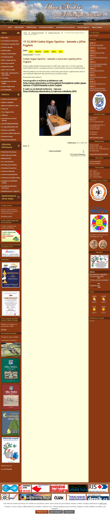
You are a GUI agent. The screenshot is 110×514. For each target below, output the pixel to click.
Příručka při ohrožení (9, 165)
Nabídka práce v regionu (10, 191)
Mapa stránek (97, 27)
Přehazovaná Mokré (9, 140)
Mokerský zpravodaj (9, 155)
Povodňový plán (7, 57)
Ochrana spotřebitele (9, 174)
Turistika (5, 78)
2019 (30, 51)
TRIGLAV (5, 115)
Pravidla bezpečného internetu (9, 187)
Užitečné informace (7, 146)
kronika (46, 51)
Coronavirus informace (10, 41)
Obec (4, 32)
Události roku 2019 (54, 33)
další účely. (103, 503)
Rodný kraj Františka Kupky (9, 82)
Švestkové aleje (7, 136)
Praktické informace (9, 152)
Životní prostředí (8, 63)
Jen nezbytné (56, 512)
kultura (54, 51)
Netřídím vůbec (95, 285)
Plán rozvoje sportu (9, 60)
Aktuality (5, 38)
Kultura (5, 94)
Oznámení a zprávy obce (10, 44)
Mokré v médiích (7, 102)
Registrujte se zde (6, 216)
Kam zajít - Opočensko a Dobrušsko (10, 74)
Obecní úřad (19, 27)
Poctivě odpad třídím (97, 276)
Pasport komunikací (9, 54)
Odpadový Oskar (8, 66)
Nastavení (69, 512)
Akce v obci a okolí (8, 70)
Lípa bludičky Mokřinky (10, 124)
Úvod (10, 27)
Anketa (92, 272)
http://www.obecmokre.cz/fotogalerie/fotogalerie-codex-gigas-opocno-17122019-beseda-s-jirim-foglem (54, 84)
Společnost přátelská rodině (9, 182)
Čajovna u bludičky (8, 130)
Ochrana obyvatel (8, 171)
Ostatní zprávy (7, 47)
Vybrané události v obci (10, 106)
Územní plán (6, 50)
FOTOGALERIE (6, 90)
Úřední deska (31, 27)
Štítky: (25, 50)
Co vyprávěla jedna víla (10, 127)
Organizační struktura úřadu (99, 154)
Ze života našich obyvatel (11, 133)
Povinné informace (46, 27)
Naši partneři (6, 158)
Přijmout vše (42, 512)
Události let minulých (37, 33)
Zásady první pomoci (9, 168)
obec (60, 51)
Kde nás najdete (83, 27)
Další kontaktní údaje (96, 137)
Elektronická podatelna (65, 27)
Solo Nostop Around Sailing (9, 119)
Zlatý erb (5, 109)
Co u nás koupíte (8, 162)
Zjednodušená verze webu (9, 197)
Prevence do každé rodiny (11, 178)
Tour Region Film (8, 112)
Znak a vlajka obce (8, 86)
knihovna (38, 51)
